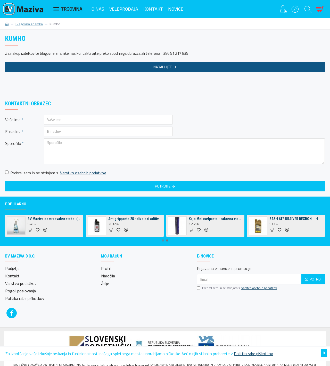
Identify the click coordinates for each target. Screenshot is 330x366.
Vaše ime (13, 119)
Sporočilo (13, 143)
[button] (163, 240)
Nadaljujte (162, 66)
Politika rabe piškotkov (253, 354)
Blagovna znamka (29, 24)
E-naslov (13, 131)
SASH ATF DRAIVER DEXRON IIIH (293, 219)
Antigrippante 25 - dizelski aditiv (133, 219)
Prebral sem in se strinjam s (56, 173)
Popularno (15, 204)
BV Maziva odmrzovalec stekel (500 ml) (54, 219)
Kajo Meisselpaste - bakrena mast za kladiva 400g (215, 219)
